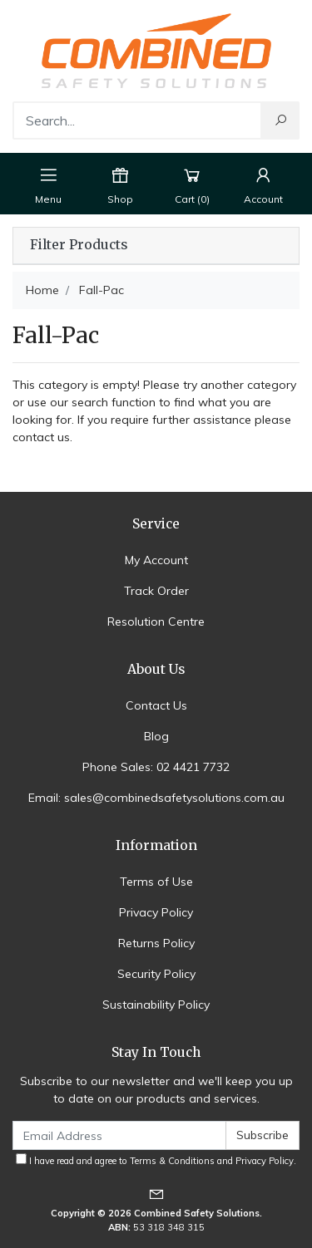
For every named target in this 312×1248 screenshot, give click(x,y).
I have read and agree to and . (156, 1160)
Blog (156, 736)
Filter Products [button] (78, 245)
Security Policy (156, 973)
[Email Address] (119, 1135)
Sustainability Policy (156, 1004)
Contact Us (156, 705)
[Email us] (156, 1193)
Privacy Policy (156, 912)
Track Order (156, 590)
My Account (156, 560)
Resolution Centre (156, 621)
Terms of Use (156, 881)
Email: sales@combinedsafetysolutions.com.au (156, 797)
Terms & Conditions (172, 1161)
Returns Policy (156, 943)
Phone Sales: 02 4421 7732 (156, 766)
